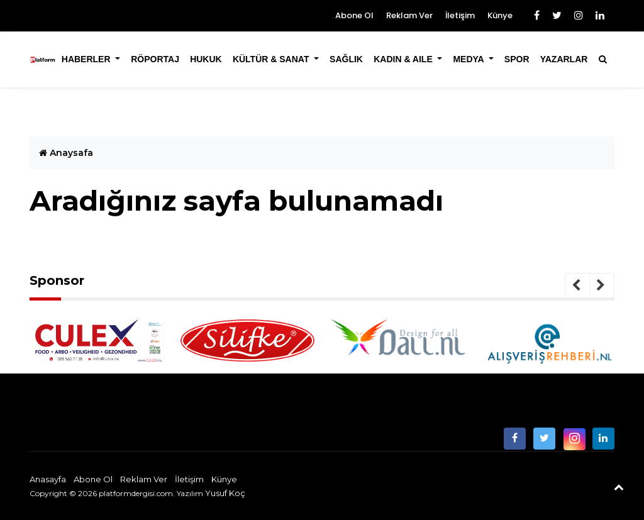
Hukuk (206, 59)
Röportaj (155, 59)
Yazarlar (564, 59)
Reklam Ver (409, 15)
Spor (517, 59)
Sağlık (346, 59)
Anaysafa (66, 152)
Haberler (87, 59)
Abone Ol (354, 15)
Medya (469, 59)
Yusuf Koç (225, 493)
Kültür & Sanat (272, 59)
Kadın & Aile (404, 59)
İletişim (460, 15)
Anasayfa (48, 479)
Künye (500, 15)
